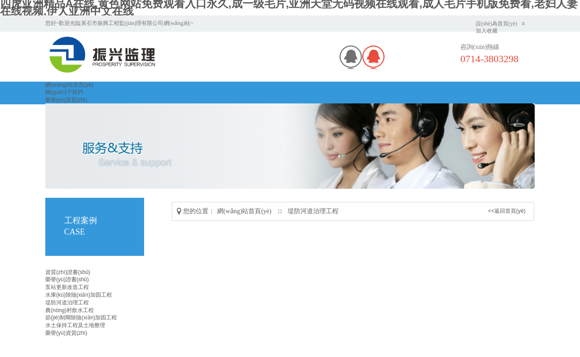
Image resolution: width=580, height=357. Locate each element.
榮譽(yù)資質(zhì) (66, 100)
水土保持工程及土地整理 (75, 325)
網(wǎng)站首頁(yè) (69, 85)
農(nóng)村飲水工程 (69, 310)
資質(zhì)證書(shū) (67, 272)
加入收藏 (487, 31)
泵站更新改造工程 (67, 287)
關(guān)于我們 (64, 92)
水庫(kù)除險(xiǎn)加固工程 (78, 295)
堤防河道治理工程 (313, 211)
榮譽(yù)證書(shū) (67, 279)
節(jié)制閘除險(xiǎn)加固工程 (81, 317)
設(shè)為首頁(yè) (496, 23)
